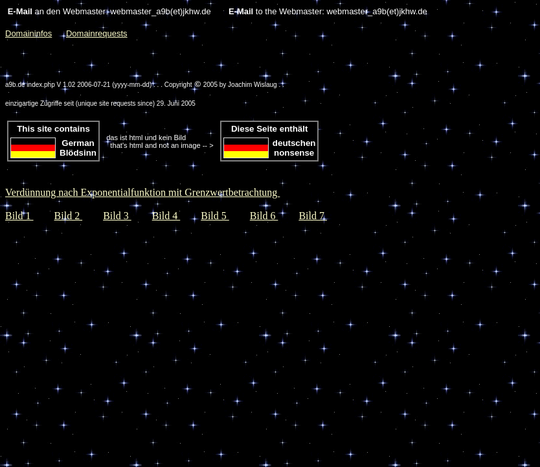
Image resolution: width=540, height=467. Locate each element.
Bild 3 (117, 215)
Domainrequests (97, 33)
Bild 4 (166, 215)
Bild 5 (215, 215)
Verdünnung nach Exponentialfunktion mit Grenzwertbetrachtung (142, 192)
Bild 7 (312, 215)
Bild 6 (264, 215)
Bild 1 (19, 215)
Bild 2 (68, 215)
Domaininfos (28, 33)
